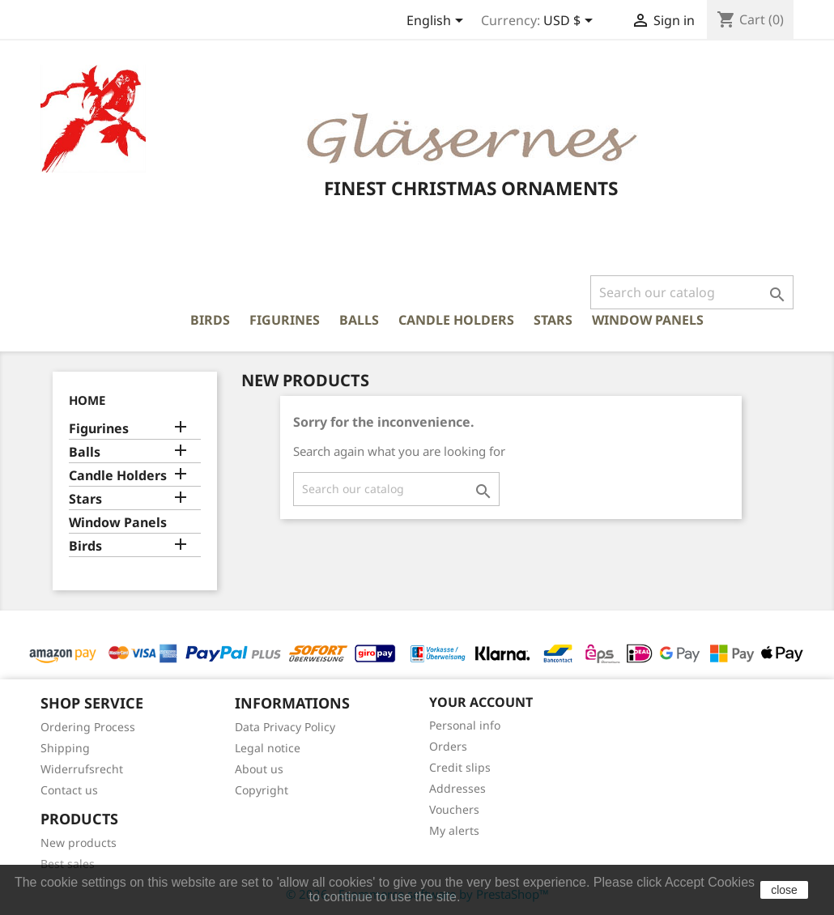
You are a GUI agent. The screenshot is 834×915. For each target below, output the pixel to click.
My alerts (454, 830)
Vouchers (454, 809)
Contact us (69, 790)
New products (78, 842)
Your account (481, 702)
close (784, 889)
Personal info (464, 725)
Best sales (67, 863)
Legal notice (267, 747)
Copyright (261, 790)
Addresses (457, 788)
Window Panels (648, 320)
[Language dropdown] (437, 22)
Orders (448, 746)
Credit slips (460, 767)
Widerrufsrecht (81, 769)
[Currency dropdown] (570, 22)
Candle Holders (456, 320)
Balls (359, 320)
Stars (553, 320)
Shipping (65, 747)
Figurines (284, 320)
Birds (210, 320)
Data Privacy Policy (285, 726)
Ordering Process (87, 726)
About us (259, 769)
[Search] (692, 292)
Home (87, 400)
